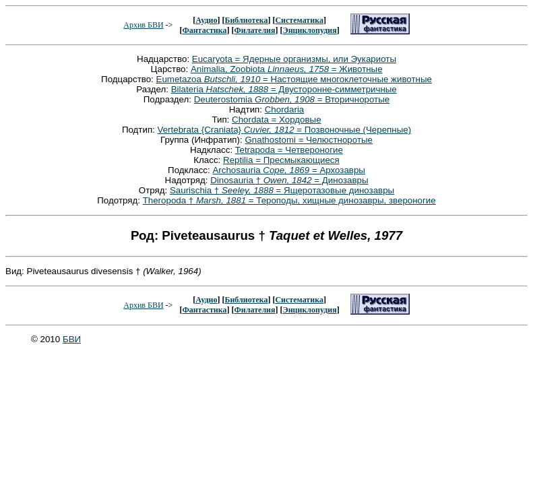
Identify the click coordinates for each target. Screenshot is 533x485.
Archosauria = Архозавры (288, 170)
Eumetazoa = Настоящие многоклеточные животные (294, 79)
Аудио (206, 20)
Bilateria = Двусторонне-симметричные (284, 89)
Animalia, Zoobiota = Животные (287, 69)
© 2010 (47, 339)
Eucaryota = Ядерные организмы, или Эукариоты (294, 59)
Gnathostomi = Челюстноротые (309, 140)
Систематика (299, 20)
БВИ (72, 339)
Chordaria (285, 109)
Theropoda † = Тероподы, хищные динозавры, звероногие (289, 200)
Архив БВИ (143, 25)
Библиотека (246, 20)
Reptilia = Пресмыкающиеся (281, 160)
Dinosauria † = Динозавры (289, 180)
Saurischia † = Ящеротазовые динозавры (282, 190)
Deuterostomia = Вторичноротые (292, 99)
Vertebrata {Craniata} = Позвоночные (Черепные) (285, 130)
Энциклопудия (310, 30)
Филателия (255, 30)
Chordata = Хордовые (276, 120)
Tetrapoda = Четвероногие (289, 150)
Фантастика (204, 30)
